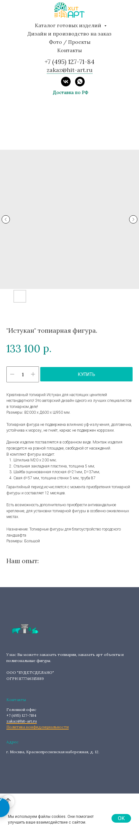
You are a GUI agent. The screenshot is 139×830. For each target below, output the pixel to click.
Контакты (69, 50)
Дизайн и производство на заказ (69, 33)
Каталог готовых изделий (69, 25)
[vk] (66, 81)
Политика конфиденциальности (37, 726)
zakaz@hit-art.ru (21, 721)
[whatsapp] (80, 81)
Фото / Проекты (69, 42)
